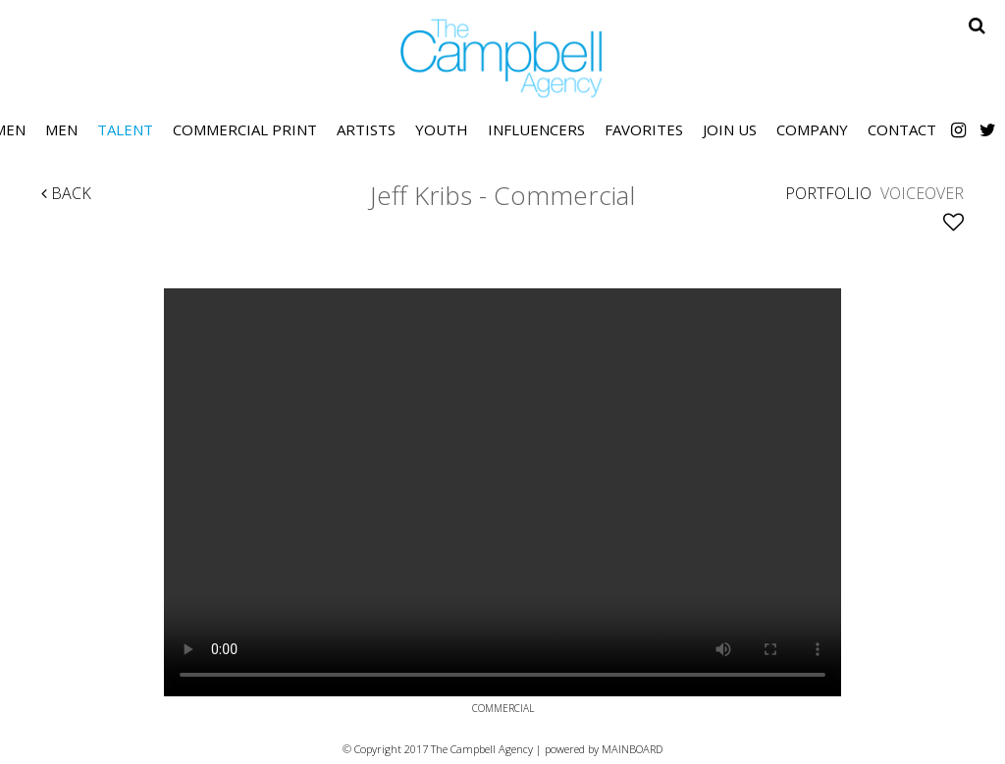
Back (66, 193)
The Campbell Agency (502, 58)
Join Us (730, 129)
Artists (366, 129)
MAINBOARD (632, 748)
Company (812, 129)
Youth (441, 129)
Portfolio (828, 193)
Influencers (536, 129)
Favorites (644, 129)
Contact (902, 129)
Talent (125, 129)
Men (61, 129)
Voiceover (922, 193)
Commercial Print (245, 129)
